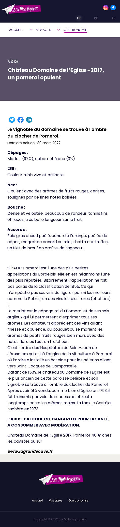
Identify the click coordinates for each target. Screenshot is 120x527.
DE (92, 18)
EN (110, 18)
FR (75, 18)
